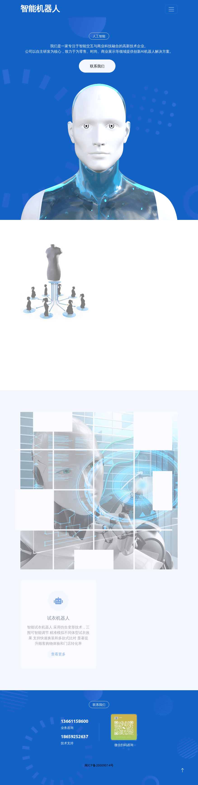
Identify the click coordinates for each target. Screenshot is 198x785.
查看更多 (58, 654)
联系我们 (97, 66)
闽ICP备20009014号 (99, 765)
